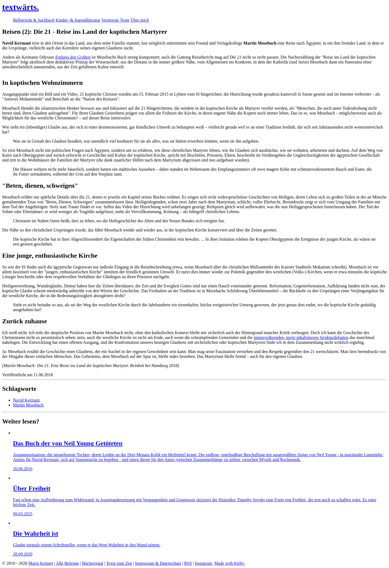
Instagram (203, 563)
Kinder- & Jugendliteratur (78, 20)
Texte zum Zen (119, 563)
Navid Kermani (26, 400)
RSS (188, 563)
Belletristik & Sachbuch (34, 20)
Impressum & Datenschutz (158, 563)
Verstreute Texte (115, 20)
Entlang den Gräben (72, 57)
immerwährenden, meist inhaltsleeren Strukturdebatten (301, 337)
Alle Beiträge (67, 563)
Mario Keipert (40, 563)
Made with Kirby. (229, 563)
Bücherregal (92, 563)
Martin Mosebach (28, 405)
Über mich (139, 20)
